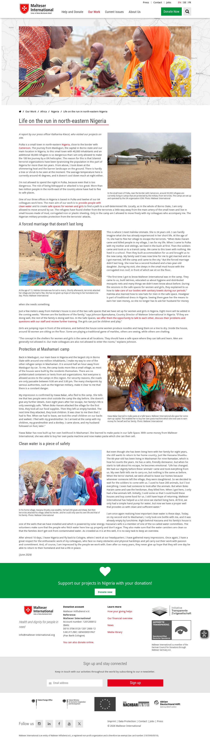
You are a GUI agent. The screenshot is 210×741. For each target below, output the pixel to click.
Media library (114, 632)
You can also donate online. (78, 642)
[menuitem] (72, 12)
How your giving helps (119, 611)
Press (146, 2)
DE (184, 2)
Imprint (111, 721)
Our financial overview (119, 618)
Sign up (135, 683)
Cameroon (25, 147)
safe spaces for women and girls (66, 206)
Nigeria (66, 144)
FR (189, 2)
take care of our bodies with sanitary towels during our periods (150, 290)
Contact (157, 2)
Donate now (105, 592)
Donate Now (171, 11)
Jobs (168, 2)
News (110, 625)
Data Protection (127, 721)
